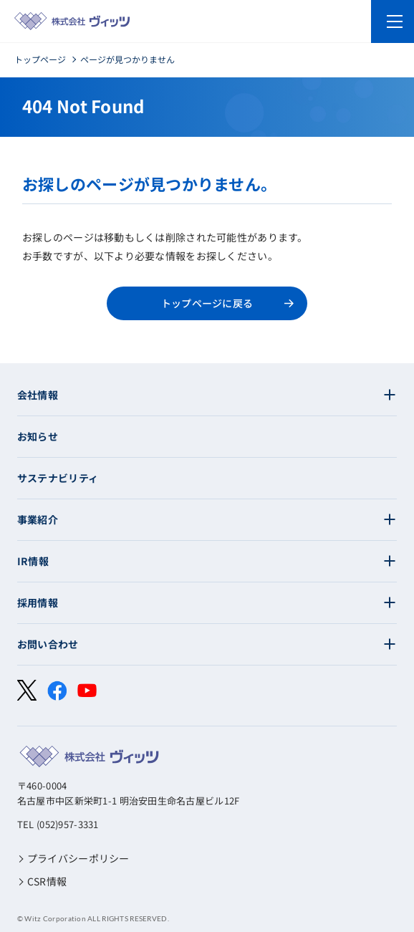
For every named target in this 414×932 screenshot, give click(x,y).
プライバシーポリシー (78, 858)
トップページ (40, 59)
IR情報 (33, 561)
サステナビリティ (57, 478)
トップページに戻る (207, 303)
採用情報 (37, 602)
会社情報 (37, 395)
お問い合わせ (48, 644)
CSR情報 (47, 881)
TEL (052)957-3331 (58, 824)
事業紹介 (37, 519)
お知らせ (37, 436)
